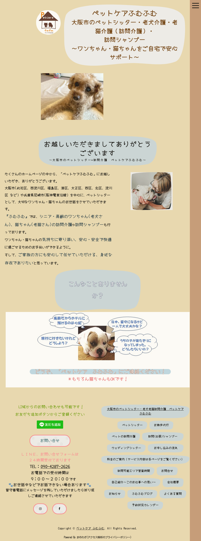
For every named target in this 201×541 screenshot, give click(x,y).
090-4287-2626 (54, 466)
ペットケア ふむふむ (87, 528)
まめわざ (79, 537)
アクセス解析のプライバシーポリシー (106, 537)
